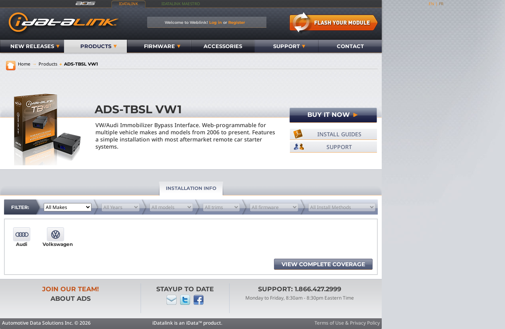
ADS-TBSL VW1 (78, 64)
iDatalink (128, 3)
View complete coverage (323, 264)
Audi (21, 244)
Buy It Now (333, 114)
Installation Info (191, 188)
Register (236, 22)
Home (24, 64)
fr (441, 3)
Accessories (223, 46)
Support (289, 46)
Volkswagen (55, 244)
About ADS (70, 298)
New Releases (35, 46)
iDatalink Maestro (180, 3)
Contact (350, 46)
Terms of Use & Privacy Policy (347, 322)
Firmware (162, 46)
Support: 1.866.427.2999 (299, 289)
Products (98, 46)
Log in (215, 22)
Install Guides (339, 134)
